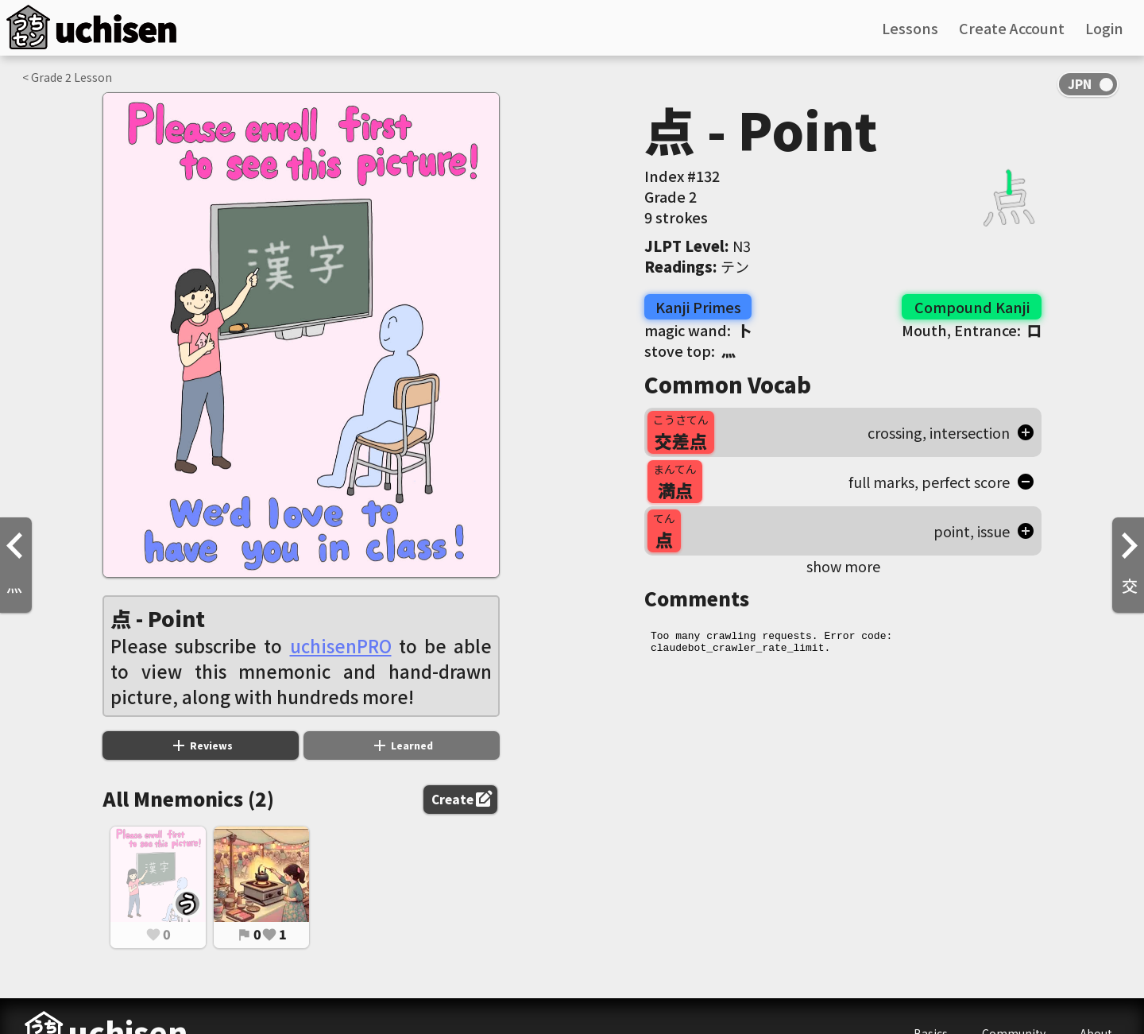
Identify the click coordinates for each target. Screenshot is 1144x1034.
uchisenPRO (341, 645)
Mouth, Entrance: (972, 329)
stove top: (690, 350)
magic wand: (698, 329)
